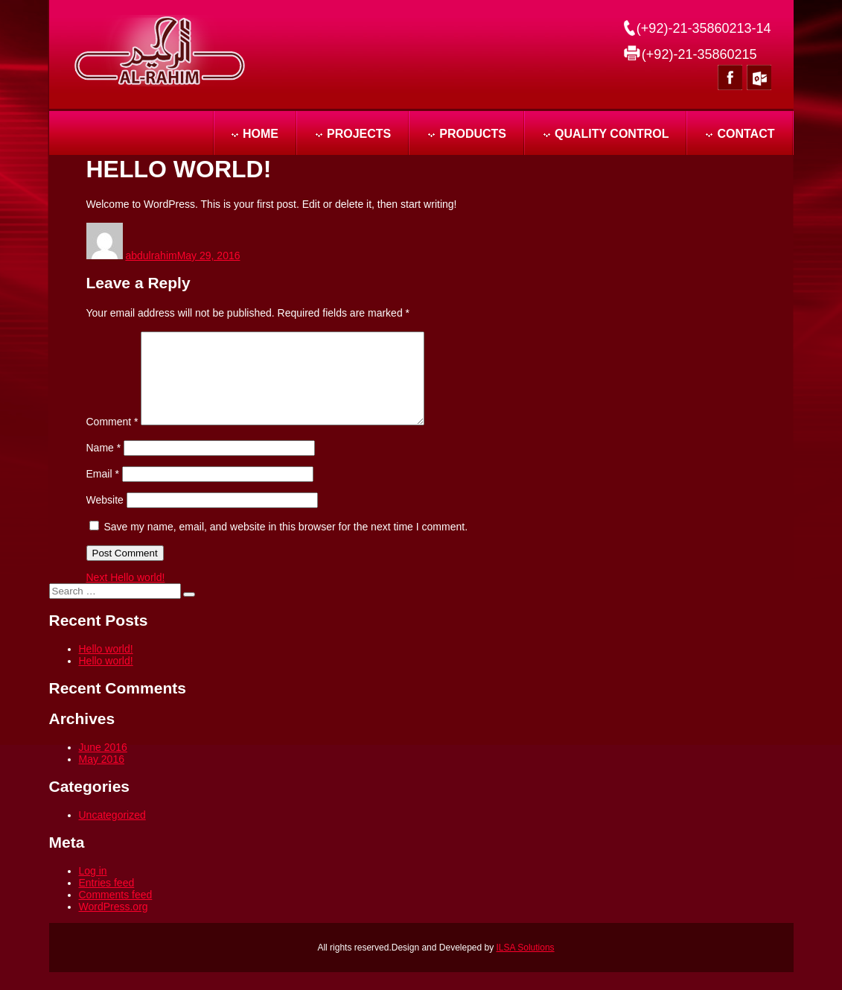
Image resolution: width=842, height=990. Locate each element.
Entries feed (107, 901)
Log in (93, 889)
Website (105, 518)
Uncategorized (112, 833)
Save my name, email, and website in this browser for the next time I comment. (285, 544)
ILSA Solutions (526, 965)
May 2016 (101, 777)
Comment (112, 439)
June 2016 (103, 765)
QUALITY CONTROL (612, 133)
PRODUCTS (472, 133)
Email (102, 492)
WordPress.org (113, 924)
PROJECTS (359, 133)
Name (103, 466)
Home (260, 133)
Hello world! (106, 667)
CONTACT (745, 133)
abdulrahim (150, 255)
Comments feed (116, 912)
